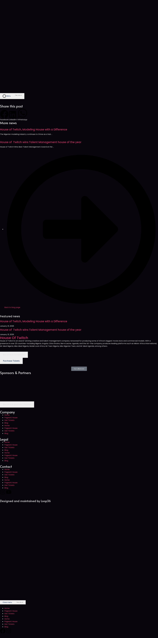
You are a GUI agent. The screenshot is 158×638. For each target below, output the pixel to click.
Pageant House (10, 417)
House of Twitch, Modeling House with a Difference (33, 129)
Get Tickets (9, 420)
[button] (4, 115)
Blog (6, 423)
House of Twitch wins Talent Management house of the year (40, 142)
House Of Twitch (14, 337)
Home (7, 415)
